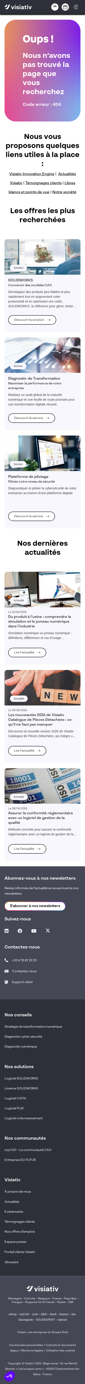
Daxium (64, 1314)
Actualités (12, 1201)
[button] (9, 1376)
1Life (35, 1314)
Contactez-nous (24, 971)
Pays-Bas (70, 1298)
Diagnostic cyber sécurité (23, 1036)
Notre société (64, 192)
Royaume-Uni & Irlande (40, 1302)
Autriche (29, 1298)
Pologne (17, 1302)
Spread (62, 1319)
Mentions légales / (33, 1350)
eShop (13, 1314)
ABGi (44, 1314)
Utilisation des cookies (60, 1350)
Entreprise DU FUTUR (20, 1160)
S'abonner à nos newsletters (35, 906)
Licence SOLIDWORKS (21, 1088)
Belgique (44, 1298)
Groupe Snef (60, 1332)
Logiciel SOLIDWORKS (21, 1078)
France (56, 1298)
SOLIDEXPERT (45, 1319)
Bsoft (53, 1314)
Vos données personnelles (26, 1345)
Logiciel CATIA (15, 1098)
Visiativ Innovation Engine (31, 174)
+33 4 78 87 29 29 (24, 960)
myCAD (24, 1314)
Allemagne (15, 1298)
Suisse (61, 1302)
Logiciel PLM (14, 1108)
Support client (22, 982)
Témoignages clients (43, 183)
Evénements (14, 1211)
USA (70, 1302)
